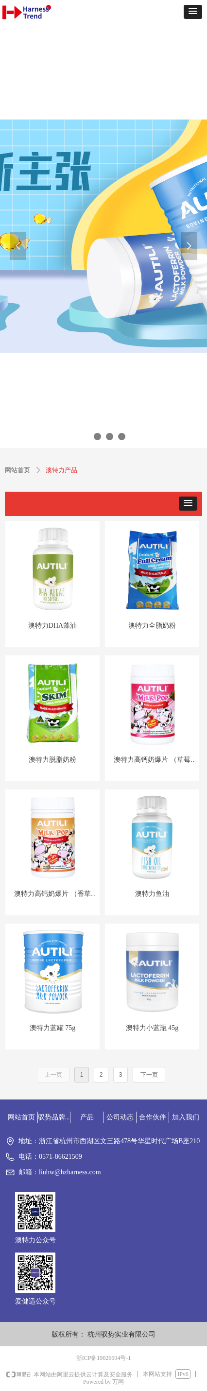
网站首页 (17, 470)
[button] (193, 12)
